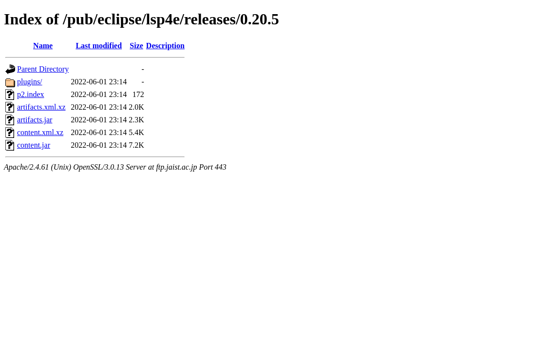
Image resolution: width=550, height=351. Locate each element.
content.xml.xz (40, 132)
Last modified (99, 45)
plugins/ (29, 82)
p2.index (30, 94)
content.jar (33, 145)
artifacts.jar (34, 120)
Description (165, 45)
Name (43, 45)
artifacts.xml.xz (41, 107)
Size (136, 45)
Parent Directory (43, 69)
